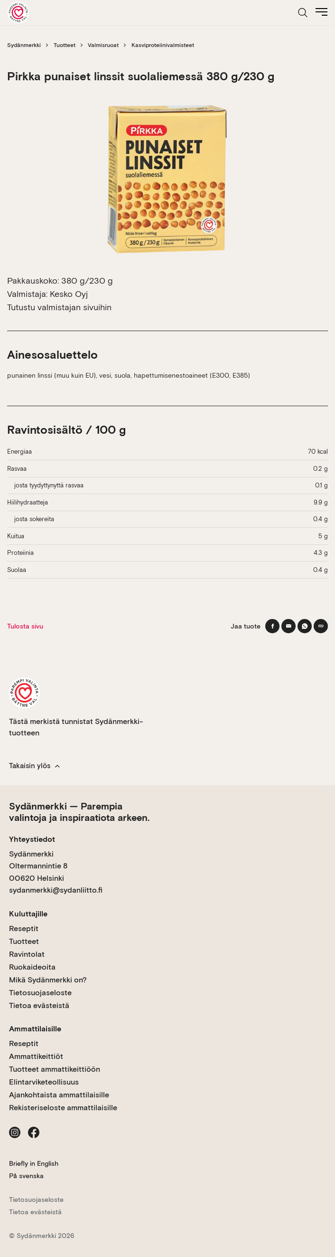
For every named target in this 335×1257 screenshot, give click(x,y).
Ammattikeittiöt (36, 1056)
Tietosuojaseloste (40, 992)
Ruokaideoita (32, 966)
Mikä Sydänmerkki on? (48, 979)
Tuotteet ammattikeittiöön (54, 1069)
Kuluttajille (28, 913)
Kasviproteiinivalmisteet (162, 45)
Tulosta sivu (25, 626)
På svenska (26, 1176)
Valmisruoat (103, 45)
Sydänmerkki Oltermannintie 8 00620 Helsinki (38, 866)
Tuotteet (64, 45)
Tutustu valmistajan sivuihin (59, 307)
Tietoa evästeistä (39, 1005)
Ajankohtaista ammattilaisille (59, 1094)
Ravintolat (27, 954)
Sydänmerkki (24, 45)
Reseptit (23, 928)
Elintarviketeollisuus (44, 1081)
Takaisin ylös (34, 766)
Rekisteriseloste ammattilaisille (63, 1107)
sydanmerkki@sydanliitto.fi (55, 890)
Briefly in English (33, 1163)
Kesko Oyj (69, 294)
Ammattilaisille (35, 1028)
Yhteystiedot (32, 839)
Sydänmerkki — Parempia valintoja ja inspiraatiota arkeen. (79, 811)
